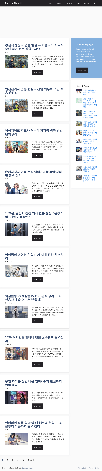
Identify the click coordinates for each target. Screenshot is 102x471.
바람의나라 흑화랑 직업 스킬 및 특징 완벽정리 (89, 92)
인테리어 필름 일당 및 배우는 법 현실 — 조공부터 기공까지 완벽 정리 (33, 424)
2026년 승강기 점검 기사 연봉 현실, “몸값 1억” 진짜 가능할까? (34, 215)
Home (51, 3)
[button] (94, 3)
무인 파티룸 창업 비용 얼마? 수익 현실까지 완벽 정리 (33, 383)
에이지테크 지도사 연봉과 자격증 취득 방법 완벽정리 (34, 132)
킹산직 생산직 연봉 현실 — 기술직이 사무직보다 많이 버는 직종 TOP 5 (34, 47)
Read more (37, 73)
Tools (78, 3)
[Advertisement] (51, 21)
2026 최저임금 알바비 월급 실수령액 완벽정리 (34, 339)
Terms (91, 468)
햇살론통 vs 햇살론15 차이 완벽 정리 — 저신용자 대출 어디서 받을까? (33, 298)
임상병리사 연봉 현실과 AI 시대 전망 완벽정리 (34, 256)
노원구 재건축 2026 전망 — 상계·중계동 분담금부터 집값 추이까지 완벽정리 (90, 103)
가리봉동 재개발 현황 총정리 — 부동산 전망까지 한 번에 (90, 178)
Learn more (82, 70)
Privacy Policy (82, 468)
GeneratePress (27, 468)
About (59, 3)
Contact (87, 3)
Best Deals (69, 3)
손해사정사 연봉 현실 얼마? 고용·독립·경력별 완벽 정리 (33, 173)
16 (23, 460)
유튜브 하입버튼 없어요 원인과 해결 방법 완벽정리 (90, 150)
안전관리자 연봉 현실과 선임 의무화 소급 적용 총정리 (34, 91)
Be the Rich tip (14, 3)
